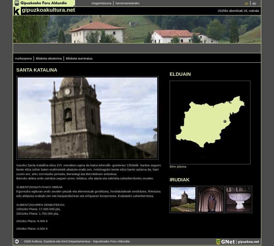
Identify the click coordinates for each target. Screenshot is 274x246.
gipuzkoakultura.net (48, 10)
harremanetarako (127, 3)
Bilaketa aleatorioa (49, 58)
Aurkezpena (23, 58)
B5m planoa (178, 166)
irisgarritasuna (101, 3)
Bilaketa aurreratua (79, 58)
